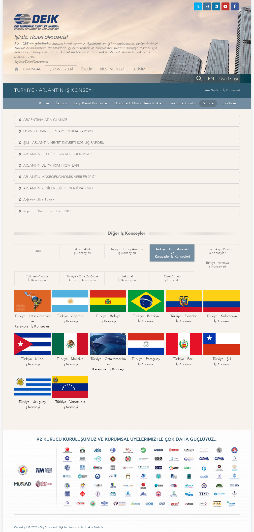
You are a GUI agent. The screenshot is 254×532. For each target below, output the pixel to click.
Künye (44, 103)
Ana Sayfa (211, 90)
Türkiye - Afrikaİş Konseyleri (82, 251)
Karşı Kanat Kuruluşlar (90, 103)
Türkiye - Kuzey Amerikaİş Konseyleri (127, 251)
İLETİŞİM (138, 69)
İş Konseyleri (231, 90)
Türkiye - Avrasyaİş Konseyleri (217, 265)
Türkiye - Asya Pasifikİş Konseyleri (217, 251)
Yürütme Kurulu (182, 103)
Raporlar (208, 103)
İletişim (61, 103)
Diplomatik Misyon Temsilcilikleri (138, 103)
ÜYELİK (86, 69)
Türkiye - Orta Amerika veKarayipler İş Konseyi (108, 364)
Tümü (37, 251)
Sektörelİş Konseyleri (127, 278)
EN (211, 79)
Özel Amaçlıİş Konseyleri (172, 278)
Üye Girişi (228, 79)
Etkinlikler (229, 103)
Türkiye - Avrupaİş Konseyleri (37, 278)
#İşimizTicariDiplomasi (31, 62)
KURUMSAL (32, 69)
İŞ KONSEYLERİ (61, 69)
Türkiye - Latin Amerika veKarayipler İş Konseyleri (172, 253)
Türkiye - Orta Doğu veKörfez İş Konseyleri (82, 278)
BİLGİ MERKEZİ (112, 69)
